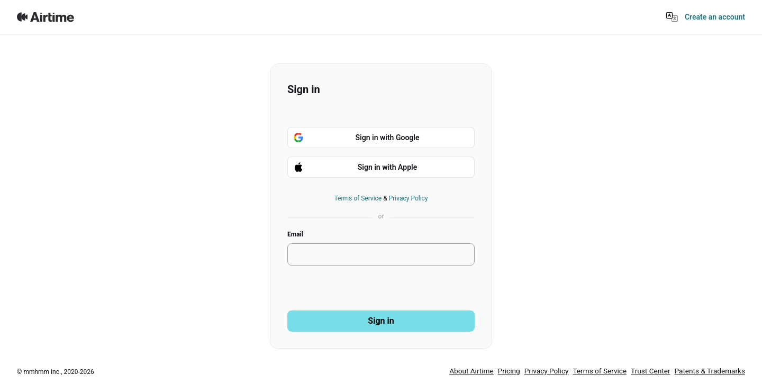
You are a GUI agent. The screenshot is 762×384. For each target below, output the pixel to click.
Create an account (715, 17)
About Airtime (471, 371)
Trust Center (650, 371)
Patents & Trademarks (709, 371)
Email (295, 234)
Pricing (509, 371)
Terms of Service (358, 198)
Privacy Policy (408, 198)
